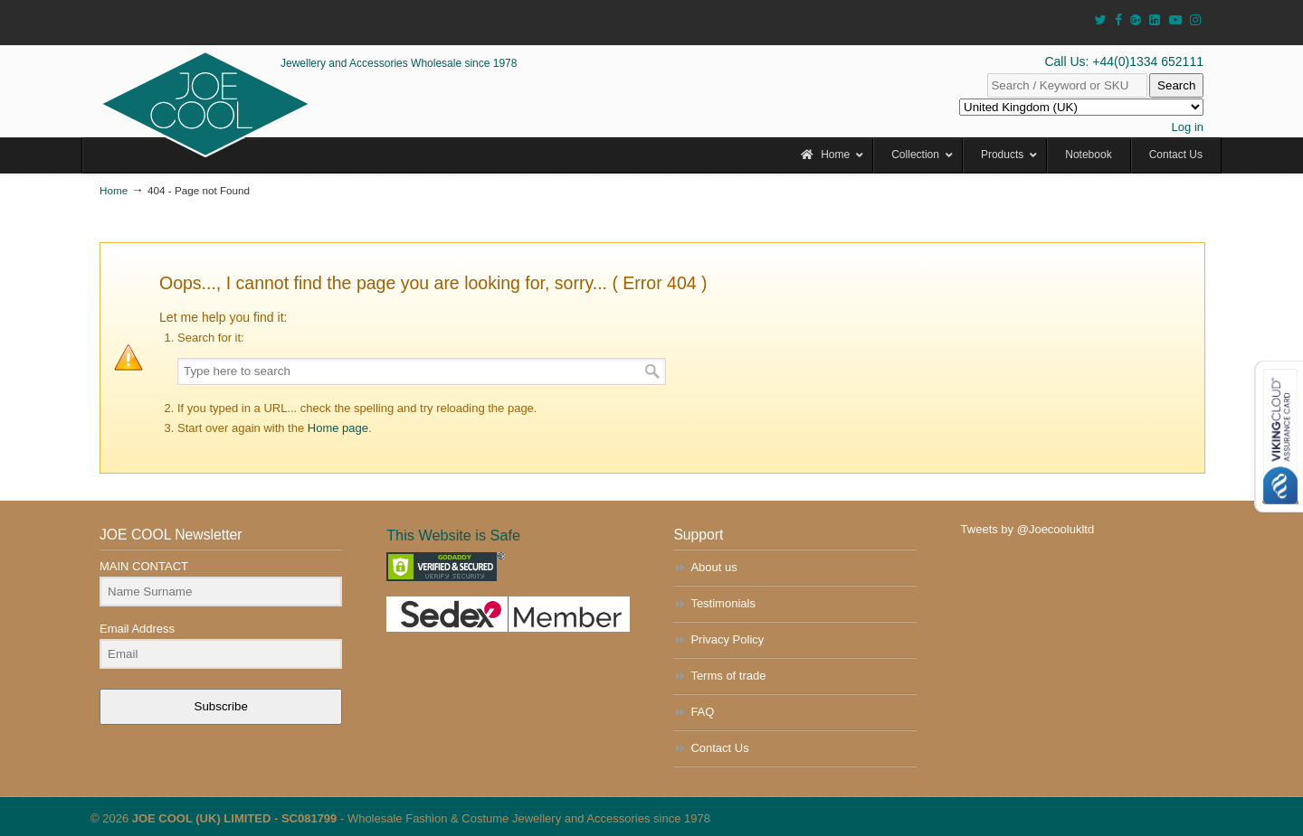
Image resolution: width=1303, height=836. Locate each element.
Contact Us (719, 748)
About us (713, 567)
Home (114, 190)
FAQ (702, 712)
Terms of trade (728, 675)
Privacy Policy (727, 639)
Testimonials (723, 603)
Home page (338, 428)
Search (1176, 85)
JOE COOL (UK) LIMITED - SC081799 (235, 818)
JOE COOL (205, 104)
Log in (1187, 127)
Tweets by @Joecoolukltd (1028, 529)
